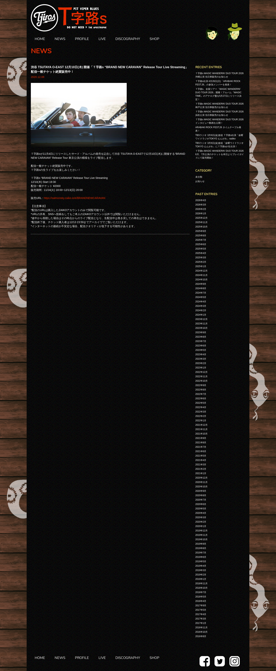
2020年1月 (200, 526)
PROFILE (82, 39)
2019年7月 (200, 552)
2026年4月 (200, 200)
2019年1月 (200, 579)
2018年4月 (200, 601)
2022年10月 (201, 381)
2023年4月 (200, 354)
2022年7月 (200, 394)
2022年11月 (201, 376)
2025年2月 (200, 262)
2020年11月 (201, 482)
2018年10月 (201, 588)
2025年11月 (201, 222)
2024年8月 (200, 288)
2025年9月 (200, 231)
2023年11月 (201, 323)
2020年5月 (200, 508)
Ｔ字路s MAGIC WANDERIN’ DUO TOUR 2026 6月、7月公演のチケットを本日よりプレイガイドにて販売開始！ (219, 154)
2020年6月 (200, 504)
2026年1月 (200, 213)
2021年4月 (200, 460)
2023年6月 (200, 345)
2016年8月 (200, 636)
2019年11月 (201, 535)
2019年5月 (200, 561)
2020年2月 (200, 521)
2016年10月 (201, 632)
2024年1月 (200, 314)
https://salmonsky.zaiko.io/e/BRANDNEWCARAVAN (74, 198)
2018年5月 (200, 596)
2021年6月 (200, 451)
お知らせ (200, 181)
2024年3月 (200, 306)
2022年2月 (200, 416)
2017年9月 (200, 605)
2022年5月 (200, 403)
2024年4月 (200, 301)
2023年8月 (200, 337)
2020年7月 (200, 499)
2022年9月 (200, 385)
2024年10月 (201, 279)
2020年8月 (200, 495)
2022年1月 (200, 420)
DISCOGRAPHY (127, 39)
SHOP (154, 39)
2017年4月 (200, 614)
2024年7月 (200, 292)
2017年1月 (200, 623)
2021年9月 (200, 438)
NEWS (60, 39)
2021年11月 (201, 429)
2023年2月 (200, 363)
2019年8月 (200, 548)
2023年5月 (200, 350)
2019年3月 (200, 570)
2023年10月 (201, 328)
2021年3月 (200, 464)
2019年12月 (201, 530)
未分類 (198, 177)
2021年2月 (200, 469)
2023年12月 (201, 319)
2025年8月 (200, 235)
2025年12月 (201, 218)
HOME (40, 39)
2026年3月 (200, 204)
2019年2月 (200, 574)
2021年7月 (200, 447)
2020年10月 (201, 486)
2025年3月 (200, 257)
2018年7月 (200, 592)
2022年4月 (200, 407)
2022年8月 (200, 389)
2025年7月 (200, 240)
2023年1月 (200, 367)
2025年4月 (200, 253)
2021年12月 (201, 425)
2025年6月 (200, 244)
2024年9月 (200, 284)
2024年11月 (201, 275)
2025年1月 (200, 266)
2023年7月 (200, 341)
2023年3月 (200, 359)
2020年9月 (200, 491)
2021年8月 (200, 442)
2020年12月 (201, 477)
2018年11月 (201, 583)
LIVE (102, 39)
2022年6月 (200, 398)
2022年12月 (201, 372)
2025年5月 (200, 248)
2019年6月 (200, 557)
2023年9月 (200, 332)
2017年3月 (200, 618)
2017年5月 (200, 610)
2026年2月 (200, 209)
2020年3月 (200, 517)
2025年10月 (201, 226)
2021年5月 (200, 455)
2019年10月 (201, 539)
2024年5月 (200, 297)
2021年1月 (200, 473)
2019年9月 (200, 544)
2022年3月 (200, 411)
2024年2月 (200, 310)
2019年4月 (200, 566)
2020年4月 (200, 513)
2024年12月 (201, 270)
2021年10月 (201, 433)
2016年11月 (201, 627)
